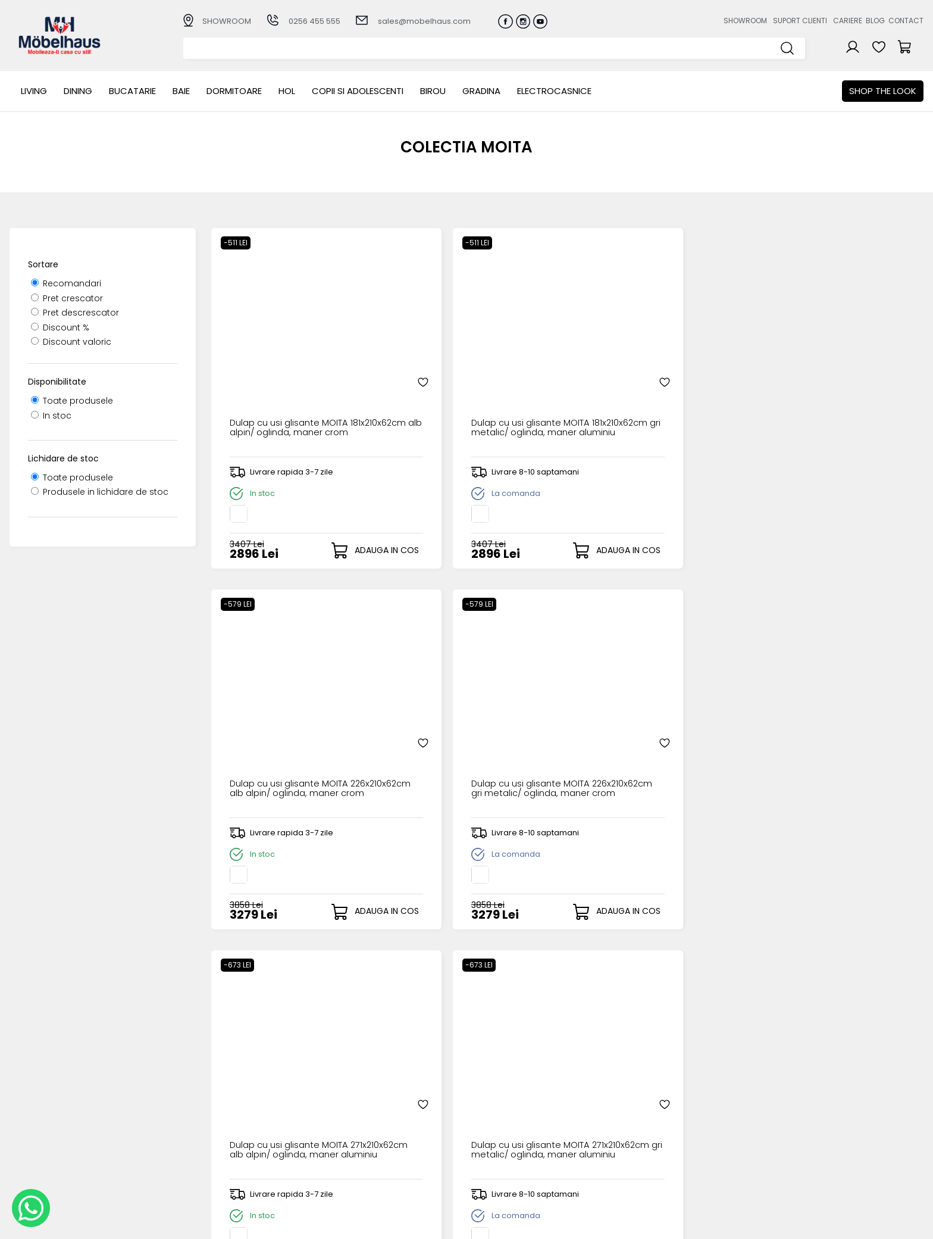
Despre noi (611, 1107)
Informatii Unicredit (365, 1186)
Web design (853, 1224)
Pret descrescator (75, 313)
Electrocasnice (554, 91)
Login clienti (481, 1117)
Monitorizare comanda (373, 1156)
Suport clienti (800, 20)
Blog (875, 20)
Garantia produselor (368, 1146)
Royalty (908, 1224)
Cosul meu (479, 1146)
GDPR (335, 1176)
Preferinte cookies (626, 1156)
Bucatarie (132, 91)
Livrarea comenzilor (366, 1127)
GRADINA (481, 91)
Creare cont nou (492, 1107)
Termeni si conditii (363, 1137)
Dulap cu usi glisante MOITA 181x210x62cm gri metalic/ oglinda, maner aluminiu (467, 382)
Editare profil (483, 1165)
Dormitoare (234, 91)
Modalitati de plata (365, 1117)
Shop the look (882, 91)
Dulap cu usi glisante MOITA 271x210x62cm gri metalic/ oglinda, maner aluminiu (467, 737)
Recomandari (66, 283)
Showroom (745, 20)
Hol (286, 91)
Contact (905, 20)
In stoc (51, 416)
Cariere (847, 20)
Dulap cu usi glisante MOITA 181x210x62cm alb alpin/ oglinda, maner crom (287, 382)
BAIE (181, 91)
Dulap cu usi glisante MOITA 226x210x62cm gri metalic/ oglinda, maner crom (826, 382)
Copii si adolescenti (357, 91)
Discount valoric (71, 342)
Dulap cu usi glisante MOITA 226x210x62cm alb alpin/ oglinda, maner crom (647, 382)
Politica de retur (358, 1166)
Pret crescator (67, 298)
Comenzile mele (492, 1155)
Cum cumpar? (355, 1107)
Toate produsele (72, 401)
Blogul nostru (615, 1137)
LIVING (34, 91)
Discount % (60, 327)
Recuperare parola (497, 1127)
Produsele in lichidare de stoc (99, 492)
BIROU (433, 91)
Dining (78, 91)
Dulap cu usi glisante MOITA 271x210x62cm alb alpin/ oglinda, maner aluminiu (287, 737)
